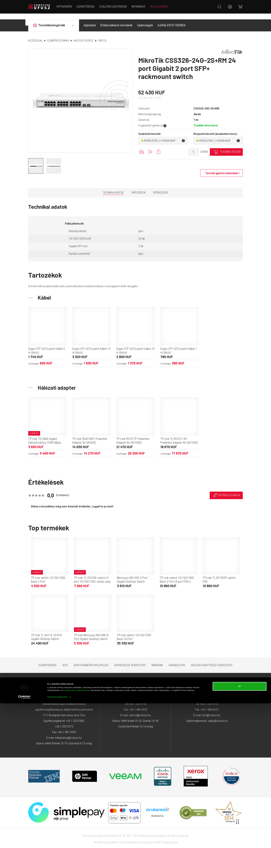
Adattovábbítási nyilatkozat (91, 659)
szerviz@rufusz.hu (140, 709)
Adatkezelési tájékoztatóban (77, 835)
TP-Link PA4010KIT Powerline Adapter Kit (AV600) (89, 435)
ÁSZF (65, 659)
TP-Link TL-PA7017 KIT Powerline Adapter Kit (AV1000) (179, 435)
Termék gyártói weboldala (220, 167)
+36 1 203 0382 (75, 715)
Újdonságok (145, 19)
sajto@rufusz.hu (218, 715)
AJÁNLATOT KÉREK (172, 19)
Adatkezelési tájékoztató (130, 659)
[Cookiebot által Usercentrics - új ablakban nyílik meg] (24, 841)
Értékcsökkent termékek (116, 19)
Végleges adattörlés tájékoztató (211, 659)
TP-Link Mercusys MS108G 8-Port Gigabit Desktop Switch (91, 631)
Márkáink (157, 659)
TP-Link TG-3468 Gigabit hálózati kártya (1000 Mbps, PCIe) (45, 436)
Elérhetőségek (89, 6)
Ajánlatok (90, 19)
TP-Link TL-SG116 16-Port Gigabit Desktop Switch (46, 631)
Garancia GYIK (177, 659)
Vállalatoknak (162, 6)
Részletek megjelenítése (57, 842)
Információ (141, 6)
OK (239, 831)
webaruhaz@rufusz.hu (68, 731)
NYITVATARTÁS (67, 6)
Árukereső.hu (157, 810)
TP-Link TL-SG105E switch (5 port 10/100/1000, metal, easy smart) (92, 575)
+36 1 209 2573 (64, 720)
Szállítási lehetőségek (116, 6)
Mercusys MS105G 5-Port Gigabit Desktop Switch (132, 574)
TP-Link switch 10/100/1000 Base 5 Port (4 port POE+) (177, 574)
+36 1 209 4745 (137, 698)
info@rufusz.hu (211, 709)
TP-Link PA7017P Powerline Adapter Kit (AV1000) (132, 435)
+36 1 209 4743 (209, 698)
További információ (205, 119)
